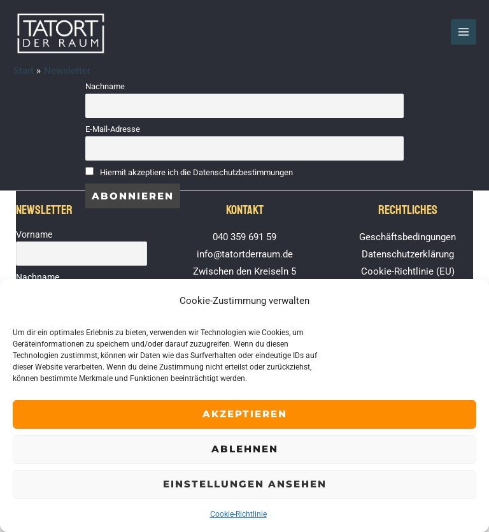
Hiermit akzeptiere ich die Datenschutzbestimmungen (196, 172)
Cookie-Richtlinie (238, 514)
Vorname (34, 234)
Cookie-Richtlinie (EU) (408, 271)
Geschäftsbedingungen (407, 237)
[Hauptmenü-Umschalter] (463, 32)
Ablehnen (244, 449)
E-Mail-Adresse (112, 129)
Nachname (105, 86)
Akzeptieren (244, 414)
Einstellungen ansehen (245, 484)
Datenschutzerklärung (408, 254)
